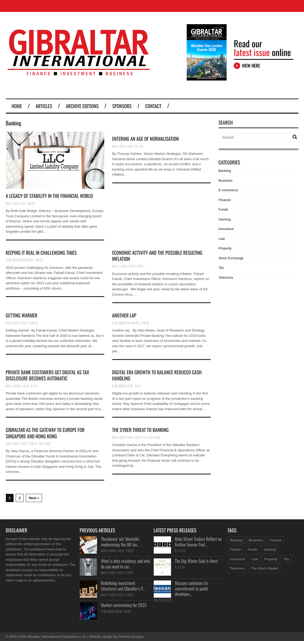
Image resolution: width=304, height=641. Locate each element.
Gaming (225, 219)
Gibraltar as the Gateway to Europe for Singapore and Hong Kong (45, 432)
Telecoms (226, 277)
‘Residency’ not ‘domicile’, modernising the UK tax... (120, 542)
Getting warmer (22, 315)
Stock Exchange (231, 258)
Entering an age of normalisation (145, 138)
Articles (44, 106)
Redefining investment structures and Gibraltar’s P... (123, 586)
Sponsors (121, 106)
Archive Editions (82, 106)
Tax (221, 268)
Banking (225, 171)
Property (225, 248)
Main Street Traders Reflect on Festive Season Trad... (198, 542)
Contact (153, 106)
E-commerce (228, 190)
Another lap (124, 315)
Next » (34, 498)
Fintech (235, 549)
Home (17, 106)
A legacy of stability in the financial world (49, 195)
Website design (101, 637)
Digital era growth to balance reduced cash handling (157, 375)
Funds (223, 209)
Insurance (226, 229)
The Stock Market (264, 568)
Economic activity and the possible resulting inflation (157, 255)
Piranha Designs (131, 637)
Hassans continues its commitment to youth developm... (191, 588)
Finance (225, 200)
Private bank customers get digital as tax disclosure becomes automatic (47, 375)
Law (222, 239)
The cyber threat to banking (140, 429)
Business (226, 180)
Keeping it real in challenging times (41, 252)
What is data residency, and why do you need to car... (125, 564)
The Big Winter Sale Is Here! (196, 561)
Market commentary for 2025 (124, 605)
